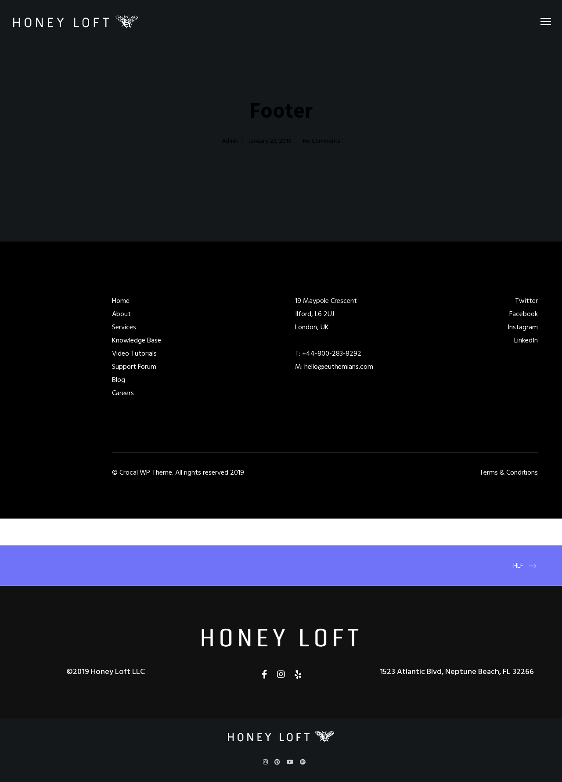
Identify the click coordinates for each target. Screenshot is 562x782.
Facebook (523, 314)
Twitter (526, 300)
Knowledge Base (136, 340)
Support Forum (134, 366)
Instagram (523, 327)
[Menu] (542, 22)
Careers (123, 393)
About (121, 314)
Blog (118, 380)
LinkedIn (526, 340)
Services (124, 327)
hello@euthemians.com (338, 366)
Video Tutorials (134, 353)
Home (121, 300)
